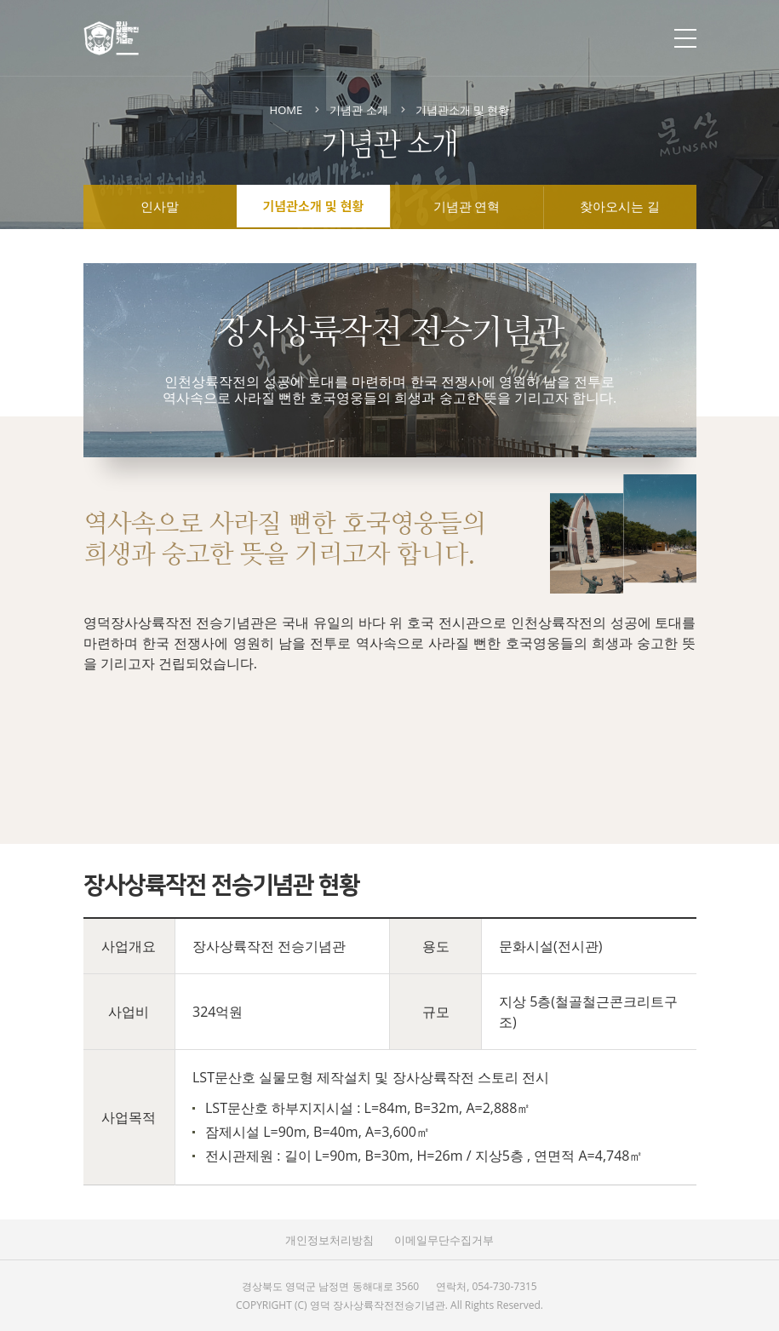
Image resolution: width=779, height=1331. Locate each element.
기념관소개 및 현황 (313, 206)
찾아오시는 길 (620, 208)
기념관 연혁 (467, 208)
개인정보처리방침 (329, 1240)
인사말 (159, 208)
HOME (286, 110)
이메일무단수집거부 (444, 1240)
